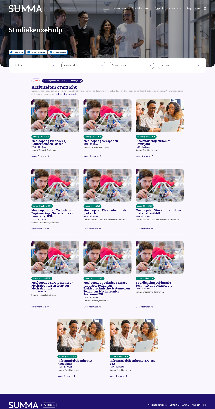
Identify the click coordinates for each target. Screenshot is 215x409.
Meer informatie (40, 156)
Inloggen (49, 405)
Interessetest (120, 8)
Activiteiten (175, 8)
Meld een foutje (199, 405)
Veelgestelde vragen (157, 405)
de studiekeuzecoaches (67, 94)
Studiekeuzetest (141, 8)
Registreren (193, 8)
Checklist (160, 8)
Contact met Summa (179, 405)
